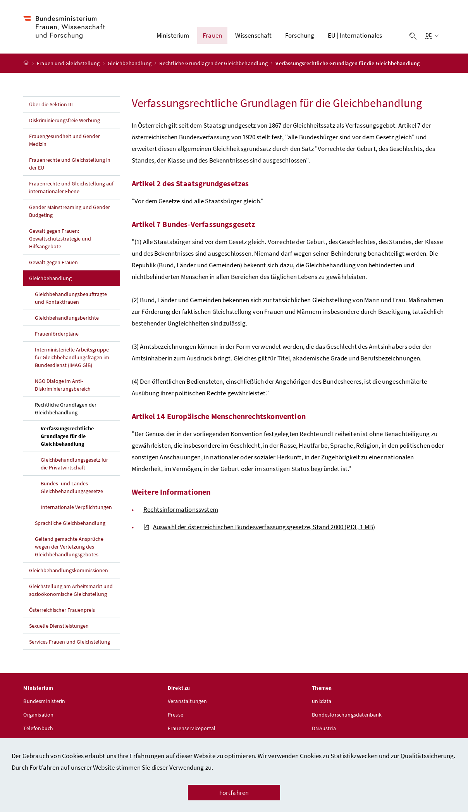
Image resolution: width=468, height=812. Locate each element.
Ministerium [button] (173, 35)
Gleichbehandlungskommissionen (68, 570)
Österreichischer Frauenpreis (62, 609)
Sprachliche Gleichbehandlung (70, 522)
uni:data (321, 701)
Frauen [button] (212, 35)
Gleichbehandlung (130, 63)
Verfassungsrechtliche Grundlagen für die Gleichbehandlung (80, 436)
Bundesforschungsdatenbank (347, 714)
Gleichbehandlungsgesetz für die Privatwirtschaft (74, 463)
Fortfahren (234, 792)
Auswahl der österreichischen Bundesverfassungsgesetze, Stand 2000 (259, 527)
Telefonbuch (38, 728)
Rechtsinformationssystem (180, 509)
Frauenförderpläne (57, 333)
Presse (175, 714)
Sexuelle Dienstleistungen (59, 625)
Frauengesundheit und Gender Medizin (64, 140)
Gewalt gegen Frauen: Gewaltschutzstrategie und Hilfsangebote (60, 238)
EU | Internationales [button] (355, 35)
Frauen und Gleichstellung (69, 63)
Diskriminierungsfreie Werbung (64, 120)
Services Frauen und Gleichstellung (69, 641)
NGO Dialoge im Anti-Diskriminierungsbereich (63, 384)
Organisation (38, 714)
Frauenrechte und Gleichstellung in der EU (69, 163)
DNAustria (324, 728)
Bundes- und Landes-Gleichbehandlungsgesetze (72, 487)
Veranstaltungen (187, 701)
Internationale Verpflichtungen (76, 507)
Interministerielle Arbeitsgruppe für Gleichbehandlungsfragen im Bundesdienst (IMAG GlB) (72, 357)
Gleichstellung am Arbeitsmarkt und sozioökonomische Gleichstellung (70, 590)
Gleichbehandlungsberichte (67, 317)
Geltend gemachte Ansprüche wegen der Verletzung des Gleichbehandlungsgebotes (69, 546)
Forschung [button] (300, 35)
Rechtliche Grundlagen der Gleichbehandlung (214, 63)
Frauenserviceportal (191, 728)
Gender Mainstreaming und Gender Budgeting (69, 211)
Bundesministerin (44, 701)
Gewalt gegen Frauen (53, 262)
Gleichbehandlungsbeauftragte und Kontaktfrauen (71, 298)
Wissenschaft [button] (253, 35)
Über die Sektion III (51, 104)
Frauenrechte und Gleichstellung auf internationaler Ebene (71, 187)
